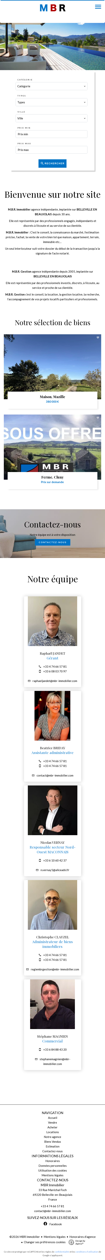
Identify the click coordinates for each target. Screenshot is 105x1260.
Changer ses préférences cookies (45, 1242)
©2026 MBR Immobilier (25, 1236)
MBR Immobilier (52, 1185)
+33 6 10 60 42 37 (55, 860)
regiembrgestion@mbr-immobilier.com (55, 969)
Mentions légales (55, 1236)
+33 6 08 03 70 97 (55, 671)
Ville (21, 112)
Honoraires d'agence (82, 1236)
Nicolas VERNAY (52, 842)
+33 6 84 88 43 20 (55, 1049)
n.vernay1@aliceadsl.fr (55, 870)
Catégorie (25, 80)
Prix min (24, 128)
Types (22, 96)
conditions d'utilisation (86, 1251)
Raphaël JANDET (52, 653)
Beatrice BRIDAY (52, 748)
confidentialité (62, 1251)
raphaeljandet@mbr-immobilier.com (55, 681)
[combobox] (51, 86)
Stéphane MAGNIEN (52, 1036)
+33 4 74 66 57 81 (55, 666)
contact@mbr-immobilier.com (55, 775)
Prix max (24, 143)
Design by (76, 1242)
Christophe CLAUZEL (52, 937)
